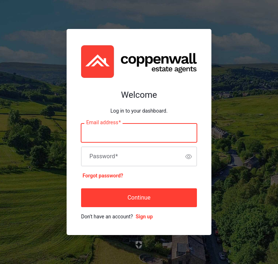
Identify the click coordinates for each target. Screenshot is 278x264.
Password (103, 156)
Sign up (144, 216)
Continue (139, 197)
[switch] (189, 156)
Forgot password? (103, 176)
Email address (103, 123)
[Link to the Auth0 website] (139, 245)
